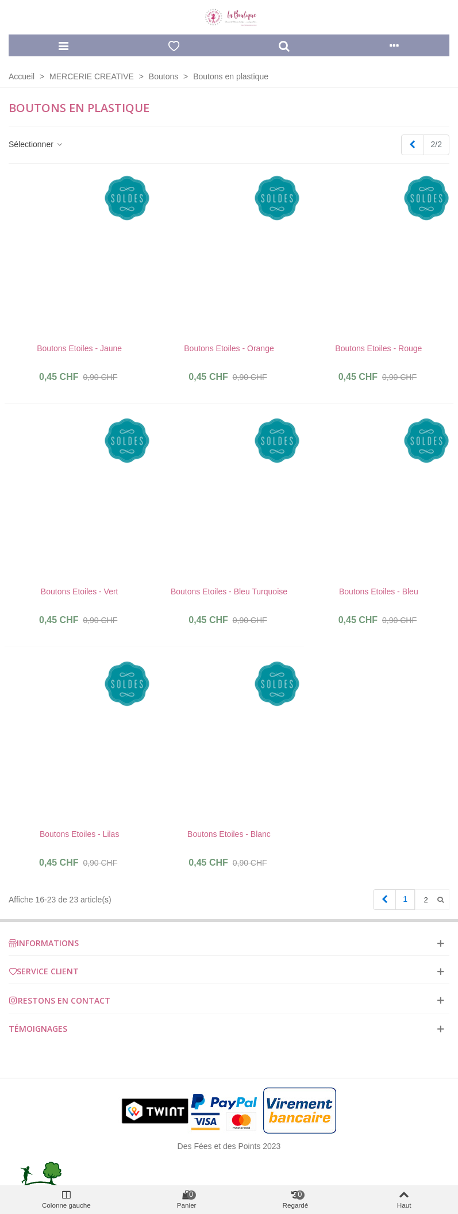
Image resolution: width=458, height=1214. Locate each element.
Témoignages (38, 1028)
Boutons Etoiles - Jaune (79, 348)
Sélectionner (36, 144)
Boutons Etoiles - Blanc (229, 834)
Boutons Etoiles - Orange (229, 348)
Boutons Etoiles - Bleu (378, 591)
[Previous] (412, 145)
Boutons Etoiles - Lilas (80, 834)
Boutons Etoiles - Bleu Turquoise (229, 591)
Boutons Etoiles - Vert (79, 591)
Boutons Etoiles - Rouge (378, 348)
